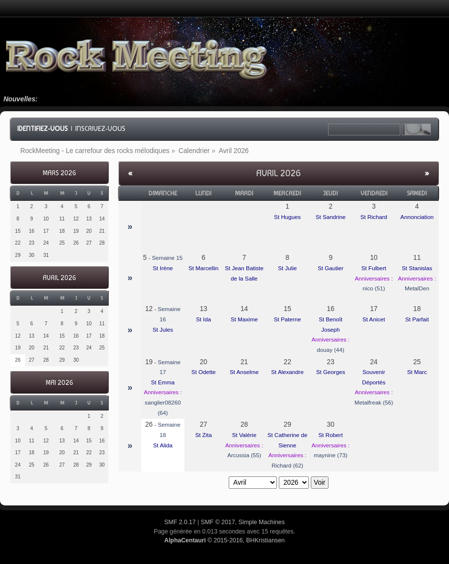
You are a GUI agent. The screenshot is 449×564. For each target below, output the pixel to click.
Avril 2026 (59, 278)
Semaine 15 (167, 257)
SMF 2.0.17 (180, 522)
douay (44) (330, 349)
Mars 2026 (59, 173)
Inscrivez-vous (100, 128)
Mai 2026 (59, 382)
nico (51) (373, 288)
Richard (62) (287, 465)
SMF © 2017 (218, 522)
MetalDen (417, 288)
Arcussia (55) (244, 455)
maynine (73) (330, 455)
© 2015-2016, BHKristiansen (224, 540)
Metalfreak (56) (374, 402)
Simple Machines (262, 522)
